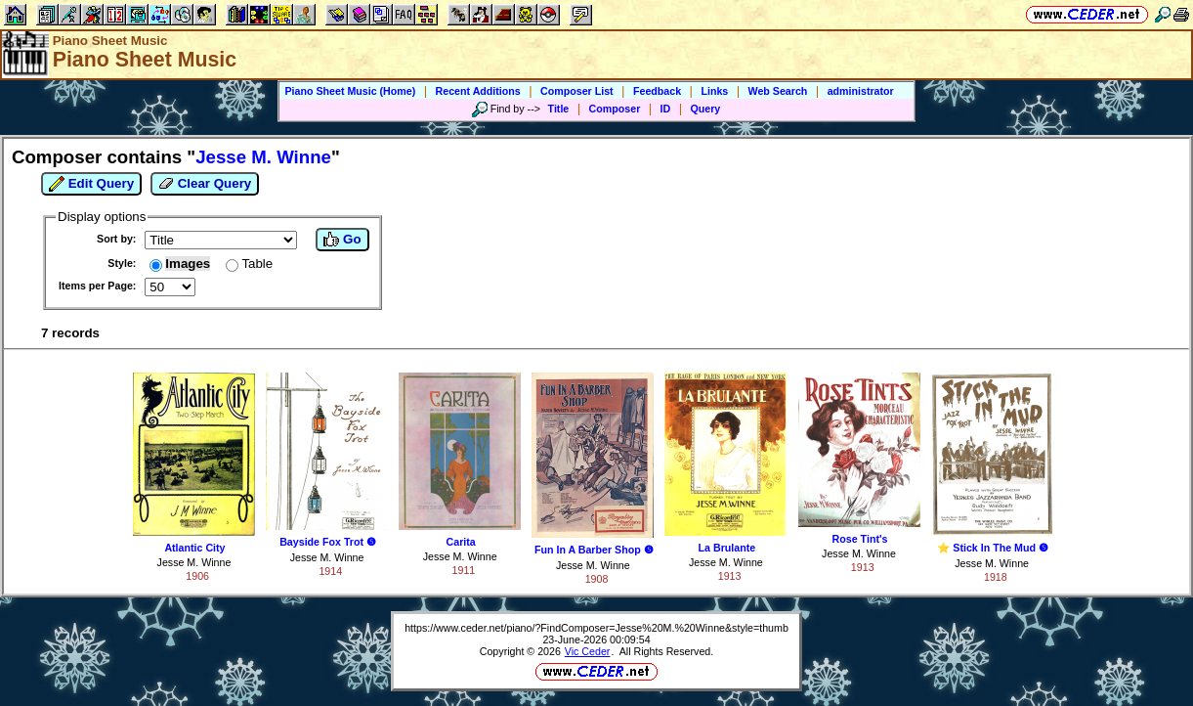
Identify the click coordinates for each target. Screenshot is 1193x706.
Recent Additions (478, 91)
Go (342, 239)
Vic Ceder (588, 651)
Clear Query (204, 184)
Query (706, 108)
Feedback (657, 91)
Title (559, 108)
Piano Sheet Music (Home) (349, 91)
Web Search (778, 91)
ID (665, 108)
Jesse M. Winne (194, 562)
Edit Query (91, 184)
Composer (615, 108)
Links (714, 91)
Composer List (577, 91)
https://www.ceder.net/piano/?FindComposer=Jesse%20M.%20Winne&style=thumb (596, 628)
